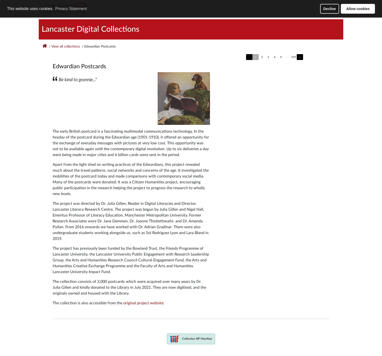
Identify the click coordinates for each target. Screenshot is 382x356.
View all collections (65, 46)
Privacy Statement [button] (71, 9)
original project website (143, 303)
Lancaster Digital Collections (90, 29)
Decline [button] (329, 9)
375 (293, 57)
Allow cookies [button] (358, 9)
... (287, 57)
